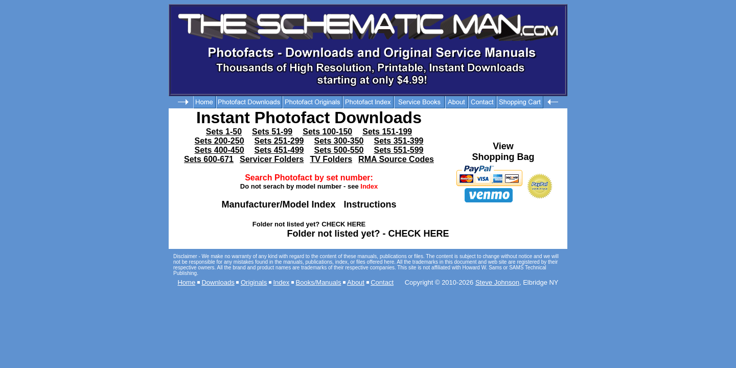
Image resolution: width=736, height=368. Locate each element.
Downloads (217, 282)
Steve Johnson (497, 282)
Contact (382, 282)
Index (281, 282)
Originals (254, 282)
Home (186, 282)
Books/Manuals (318, 282)
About (355, 282)
